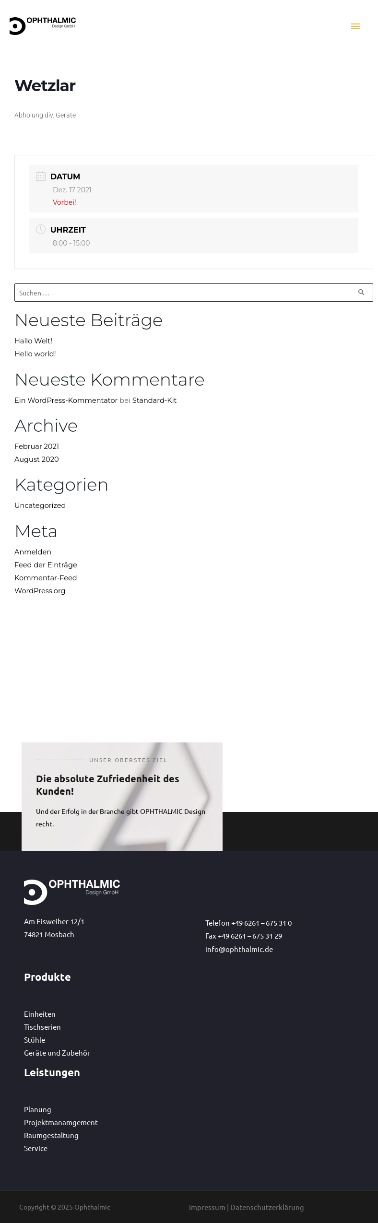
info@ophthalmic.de (239, 948)
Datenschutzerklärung (267, 1206)
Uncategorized (40, 506)
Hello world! (35, 354)
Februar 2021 (36, 446)
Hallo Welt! (33, 341)
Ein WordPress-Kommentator (66, 400)
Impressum (207, 1206)
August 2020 (36, 460)
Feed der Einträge (45, 565)
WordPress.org (40, 591)
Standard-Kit (154, 400)
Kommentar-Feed (45, 578)
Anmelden (32, 552)
